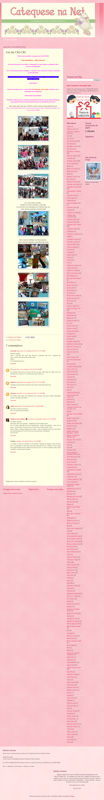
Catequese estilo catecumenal (71, 216)
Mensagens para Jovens (73, 496)
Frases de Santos (71, 374)
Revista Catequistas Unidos (74, 641)
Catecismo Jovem (71, 207)
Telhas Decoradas (71, 703)
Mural (68, 525)
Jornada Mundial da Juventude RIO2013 (72, 453)
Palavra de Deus (71, 567)
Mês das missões (71, 499)
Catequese (69, 210)
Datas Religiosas (71, 275)
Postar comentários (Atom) (15, 493)
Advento (69, 126)
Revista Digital (71, 645)
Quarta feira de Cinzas (73, 613)
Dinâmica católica (71, 306)
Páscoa (69, 580)
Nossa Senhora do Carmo (73, 536)
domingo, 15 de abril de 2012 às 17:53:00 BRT (28, 441)
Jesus (68, 447)
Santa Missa (70, 672)
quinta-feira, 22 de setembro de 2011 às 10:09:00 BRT (29, 406)
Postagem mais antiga (55, 489)
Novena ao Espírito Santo (73, 544)
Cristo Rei (69, 260)
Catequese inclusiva (72, 219)
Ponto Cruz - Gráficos (72, 596)
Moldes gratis (70, 518)
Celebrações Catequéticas (73, 234)
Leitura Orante (71, 462)
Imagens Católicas (72, 418)
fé (67, 354)
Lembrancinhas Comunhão (74, 470)
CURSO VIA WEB (72, 270)
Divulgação (70, 313)
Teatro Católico (71, 698)
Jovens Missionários (72, 457)
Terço (68, 708)
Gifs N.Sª (69, 387)
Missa (68, 511)
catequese (13, 393)
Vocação (69, 737)
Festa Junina (70, 364)
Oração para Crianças (72, 559)
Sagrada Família (71, 665)
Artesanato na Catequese (73, 151)
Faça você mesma (71, 349)
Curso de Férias (71, 268)
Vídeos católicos (71, 734)
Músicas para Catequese (73, 528)
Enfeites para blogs (72, 331)
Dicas (68, 303)
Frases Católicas (71, 369)
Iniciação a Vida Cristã (73, 439)
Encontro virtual (71, 328)
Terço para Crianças (72, 711)
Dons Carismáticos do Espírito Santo (79, 85)
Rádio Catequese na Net (73, 623)
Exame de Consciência (73, 346)
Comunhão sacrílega (72, 242)
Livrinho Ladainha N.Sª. (73, 479)
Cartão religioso (71, 198)
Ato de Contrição (71, 163)
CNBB (69, 236)
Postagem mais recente (11, 489)
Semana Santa (70, 685)
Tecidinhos (70, 700)
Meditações (70, 491)
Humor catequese (71, 404)
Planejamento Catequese (73, 593)
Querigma (69, 616)
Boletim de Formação (72, 182)
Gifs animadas (70, 379)
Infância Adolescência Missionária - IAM (73, 432)
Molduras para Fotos (72, 520)
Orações (69, 562)
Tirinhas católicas (71, 716)
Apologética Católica (72, 146)
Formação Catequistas (73, 366)
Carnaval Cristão (71, 195)
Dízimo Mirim (71, 315)
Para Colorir (70, 575)
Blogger (72, 796)
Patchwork (70, 588)
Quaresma (69, 606)
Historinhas (70, 402)
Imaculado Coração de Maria (74, 414)
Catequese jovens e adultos (74, 224)
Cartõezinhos (70, 200)
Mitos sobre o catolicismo (74, 513)
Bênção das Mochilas (72, 169)
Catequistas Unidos (72, 229)
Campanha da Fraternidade (74, 187)
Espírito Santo (70, 336)
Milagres (69, 504)
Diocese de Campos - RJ (73, 308)
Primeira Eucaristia (72, 604)
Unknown (13, 382)
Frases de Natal (71, 371)
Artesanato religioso (72, 155)
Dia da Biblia (70, 282)
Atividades (70, 158)
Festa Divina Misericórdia (74, 359)
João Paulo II (70, 450)
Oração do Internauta (72, 557)
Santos (68, 679)
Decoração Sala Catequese (74, 278)
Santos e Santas (71, 682)
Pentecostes (70, 591)
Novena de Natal (71, 546)
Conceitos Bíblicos (72, 244)
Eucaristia (69, 339)
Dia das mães (70, 288)
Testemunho (70, 713)
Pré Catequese (70, 598)
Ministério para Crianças (73, 507)
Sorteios (69, 692)
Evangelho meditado (72, 341)
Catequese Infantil (72, 222)
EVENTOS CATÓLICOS (73, 344)
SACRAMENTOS (72, 662)
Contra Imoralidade (72, 247)
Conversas (69, 249)
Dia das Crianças (71, 285)
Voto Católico (70, 739)
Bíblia (68, 174)
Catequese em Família (73, 212)
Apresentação (70, 149)
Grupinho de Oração (72, 392)
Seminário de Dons (72, 687)
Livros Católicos (71, 482)
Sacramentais (70, 660)
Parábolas (69, 578)
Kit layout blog (71, 459)
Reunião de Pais (71, 638)
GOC (68, 390)
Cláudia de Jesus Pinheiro (17, 419)
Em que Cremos (71, 326)
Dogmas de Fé (71, 318)
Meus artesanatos (71, 501)
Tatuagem (69, 695)
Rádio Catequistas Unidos (74, 626)
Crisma (69, 257)
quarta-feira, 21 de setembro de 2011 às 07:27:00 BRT (31, 351)
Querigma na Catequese (73, 621)
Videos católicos (71, 732)
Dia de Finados (71, 290)
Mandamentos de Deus (73, 488)
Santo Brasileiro (71, 677)
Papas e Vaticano (71, 572)
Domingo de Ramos (72, 320)
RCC (68, 630)
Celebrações (70, 231)
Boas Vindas (70, 179)
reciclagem (70, 633)
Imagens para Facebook (73, 423)
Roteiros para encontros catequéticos (73, 653)
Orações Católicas (71, 565)
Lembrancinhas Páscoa (73, 474)
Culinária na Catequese (73, 265)
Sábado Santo (70, 657)
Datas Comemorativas (73, 273)
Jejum (68, 445)
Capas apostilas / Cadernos (74, 191)
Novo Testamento (71, 549)
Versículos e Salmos (72, 726)
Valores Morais (71, 721)
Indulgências (70, 428)
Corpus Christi (71, 255)
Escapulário (70, 333)
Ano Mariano (70, 143)
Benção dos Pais (71, 171)
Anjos (68, 136)
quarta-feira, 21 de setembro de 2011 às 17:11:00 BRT (30, 393)
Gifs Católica (70, 382)
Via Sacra (69, 729)
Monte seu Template (72, 523)
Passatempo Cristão (72, 585)
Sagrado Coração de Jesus (74, 667)
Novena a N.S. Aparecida (73, 541)
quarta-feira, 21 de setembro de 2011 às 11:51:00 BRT (27, 369)
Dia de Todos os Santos (73, 295)
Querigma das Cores (72, 618)
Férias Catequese (71, 357)
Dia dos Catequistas (72, 298)
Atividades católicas (72, 161)
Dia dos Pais (70, 301)
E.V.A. (68, 323)
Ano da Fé (69, 138)
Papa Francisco (71, 570)
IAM (68, 411)
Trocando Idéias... (71, 719)
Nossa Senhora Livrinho (73, 538)
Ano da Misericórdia (72, 141)
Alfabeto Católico (71, 129)
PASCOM (69, 583)
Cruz (68, 262)
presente (69, 601)
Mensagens (70, 494)
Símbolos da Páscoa (72, 690)
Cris (11, 369)
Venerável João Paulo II (73, 724)
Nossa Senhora (71, 533)
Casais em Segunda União (74, 203)
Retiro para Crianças (15, 340)
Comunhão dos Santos (73, 239)
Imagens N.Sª (70, 421)
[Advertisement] (84, 59)
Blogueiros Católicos (72, 176)
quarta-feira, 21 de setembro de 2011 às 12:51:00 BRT (31, 382)
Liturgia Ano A (71, 476)
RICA (68, 648)
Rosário (69, 650)
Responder (13, 363)
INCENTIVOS (71, 426)
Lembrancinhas (71, 467)
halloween (69, 399)
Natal (68, 531)
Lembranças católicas (72, 464)
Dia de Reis (70, 293)
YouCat (69, 742)
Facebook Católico (72, 352)
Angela (12, 406)
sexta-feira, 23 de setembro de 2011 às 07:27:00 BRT (42, 419)
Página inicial (34, 489)
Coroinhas (69, 252)
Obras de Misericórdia (73, 551)
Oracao (69, 554)
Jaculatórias (70, 442)
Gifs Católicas (70, 384)
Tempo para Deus (71, 705)
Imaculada (13, 351)
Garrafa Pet (70, 377)
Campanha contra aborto (73, 184)
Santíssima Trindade (72, 674)
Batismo (69, 166)
